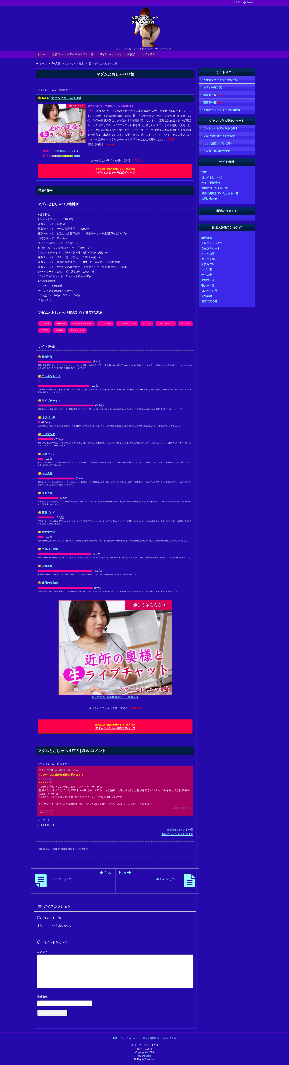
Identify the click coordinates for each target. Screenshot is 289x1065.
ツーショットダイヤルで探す (220, 128)
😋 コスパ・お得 (48, 549)
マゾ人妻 (206, 269)
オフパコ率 (208, 253)
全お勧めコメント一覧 (180, 829)
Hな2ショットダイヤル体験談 (117, 54)
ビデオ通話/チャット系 (65, 150)
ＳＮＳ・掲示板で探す (216, 151)
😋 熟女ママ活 (46, 532)
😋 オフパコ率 (46, 417)
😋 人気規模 (45, 565)
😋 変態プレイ (46, 512)
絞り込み (73, 769)
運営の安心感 (209, 301)
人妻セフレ (208, 264)
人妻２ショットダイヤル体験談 (221, 110)
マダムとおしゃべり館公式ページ (115, 171)
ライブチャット (210, 248)
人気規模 (206, 296)
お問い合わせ (209, 198)
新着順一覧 (212, 95)
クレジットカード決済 (82, 323)
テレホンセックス (212, 243)
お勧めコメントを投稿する (177, 834)
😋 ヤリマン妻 (46, 434)
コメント (42, 951)
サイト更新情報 (210, 182)
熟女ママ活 (208, 285)
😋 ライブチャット (49, 400)
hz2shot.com (145, 1055)
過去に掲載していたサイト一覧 (219, 193)
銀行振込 (59, 330)
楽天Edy (44, 330)
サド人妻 (206, 274)
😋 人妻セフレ (46, 453)
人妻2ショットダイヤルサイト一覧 (72, 54)
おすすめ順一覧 (212, 87)
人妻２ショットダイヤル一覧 (220, 79)
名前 (115, 997)
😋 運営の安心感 (48, 582)
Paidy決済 (61, 323)
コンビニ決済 (105, 323)
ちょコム (147, 323)
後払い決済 (185, 323)
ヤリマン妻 (208, 258)
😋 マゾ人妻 (45, 473)
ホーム (41, 54)
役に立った (46, 812)
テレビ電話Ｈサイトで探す (219, 136)
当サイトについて (212, 177)
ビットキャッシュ (165, 323)
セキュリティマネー (127, 323)
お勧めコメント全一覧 (214, 188)
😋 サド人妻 (45, 493)
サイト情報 (148, 54)
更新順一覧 (213, 102)
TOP (204, 172)
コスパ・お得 (209, 290)
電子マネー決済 (77, 330)
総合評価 (206, 237)
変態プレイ (208, 280)
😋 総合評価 (45, 356)
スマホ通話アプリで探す (217, 143)
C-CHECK (45, 323)
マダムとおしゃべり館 (66, 98)
